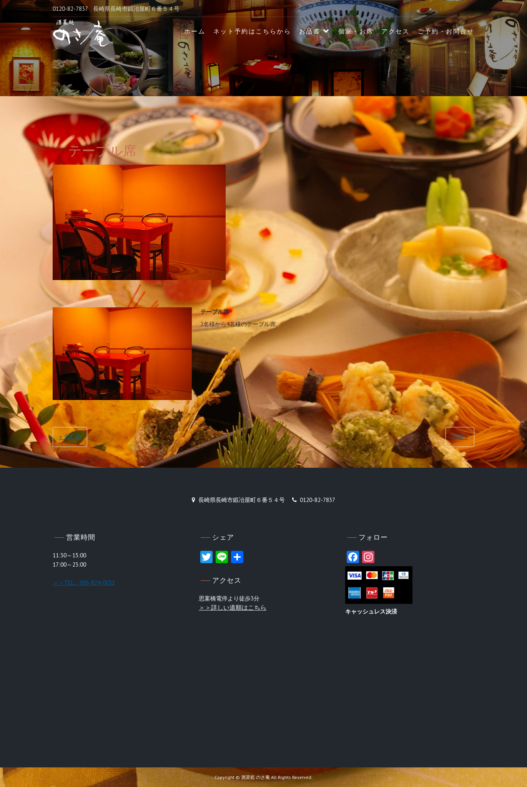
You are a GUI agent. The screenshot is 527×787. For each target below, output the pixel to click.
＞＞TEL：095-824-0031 (84, 582)
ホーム (194, 31)
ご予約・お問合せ (446, 31)
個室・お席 (356, 31)
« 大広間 (70, 436)
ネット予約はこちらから (252, 31)
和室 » (460, 436)
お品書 (309, 31)
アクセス (395, 31)
